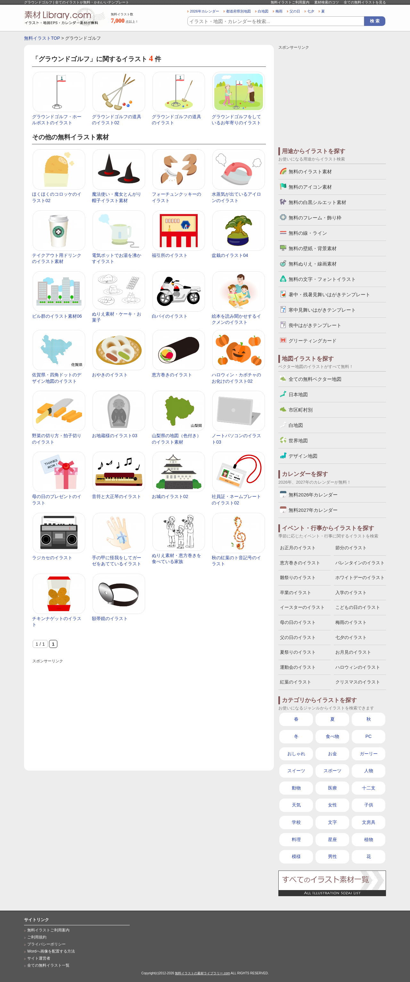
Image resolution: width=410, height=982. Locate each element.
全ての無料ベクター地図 (315, 379)
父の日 (295, 11)
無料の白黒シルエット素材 (317, 202)
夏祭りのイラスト (298, 652)
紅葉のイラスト (295, 681)
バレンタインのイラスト (360, 562)
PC (368, 736)
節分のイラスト (351, 547)
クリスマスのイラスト (357, 681)
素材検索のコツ (326, 2)
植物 (368, 839)
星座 (332, 839)
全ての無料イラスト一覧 (48, 965)
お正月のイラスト (298, 547)
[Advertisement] (149, 710)
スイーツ (296, 770)
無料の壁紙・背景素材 (313, 248)
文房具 (368, 822)
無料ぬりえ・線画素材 (313, 263)
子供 (368, 804)
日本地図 (298, 394)
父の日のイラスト (298, 637)
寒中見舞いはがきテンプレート (322, 310)
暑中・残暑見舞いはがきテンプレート (329, 294)
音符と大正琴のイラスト (116, 496)
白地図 (263, 11)
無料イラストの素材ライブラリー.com (202, 973)
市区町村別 (301, 410)
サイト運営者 (38, 958)
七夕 (310, 11)
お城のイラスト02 (170, 496)
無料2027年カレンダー (313, 510)
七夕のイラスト (351, 637)
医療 (332, 787)
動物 (296, 787)
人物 (368, 770)
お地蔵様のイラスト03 (114, 435)
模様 (296, 856)
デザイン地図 (303, 456)
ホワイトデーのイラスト (360, 577)
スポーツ (332, 770)
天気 (296, 804)
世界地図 (298, 440)
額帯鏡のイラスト (110, 618)
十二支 (368, 787)
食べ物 (332, 736)
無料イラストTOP (42, 38)
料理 (296, 839)
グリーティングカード (313, 340)
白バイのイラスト (170, 316)
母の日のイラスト (298, 622)
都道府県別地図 (238, 11)
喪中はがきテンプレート (315, 325)
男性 (332, 856)
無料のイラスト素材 (310, 171)
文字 (332, 822)
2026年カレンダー (204, 11)
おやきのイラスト (110, 374)
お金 (332, 753)
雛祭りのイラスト (298, 577)
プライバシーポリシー (46, 944)
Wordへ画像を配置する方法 (51, 951)
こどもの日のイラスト (357, 607)
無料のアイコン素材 (310, 187)
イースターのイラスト (302, 607)
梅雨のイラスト (351, 622)
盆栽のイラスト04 (230, 255)
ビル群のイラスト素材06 (57, 316)
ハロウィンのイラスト (357, 667)
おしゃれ (296, 753)
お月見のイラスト (353, 652)
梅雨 (279, 11)
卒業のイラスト (295, 592)
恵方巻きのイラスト (172, 374)
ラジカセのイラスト (52, 557)
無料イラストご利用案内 (290, 2)
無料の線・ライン (308, 233)
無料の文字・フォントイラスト (322, 279)
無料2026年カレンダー (313, 494)
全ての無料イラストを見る (365, 2)
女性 (332, 804)
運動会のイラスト (298, 667)
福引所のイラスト (170, 255)
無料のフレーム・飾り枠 (315, 217)
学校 (296, 822)
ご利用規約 (36, 937)
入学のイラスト (351, 592)
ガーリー (369, 753)
